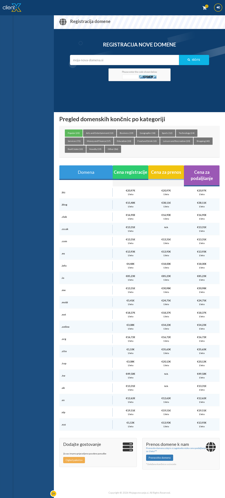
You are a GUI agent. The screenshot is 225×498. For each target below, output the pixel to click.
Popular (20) (74, 133)
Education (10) (124, 141)
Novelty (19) (95, 149)
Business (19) (126, 133)
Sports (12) (167, 133)
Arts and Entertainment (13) (99, 133)
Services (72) (74, 141)
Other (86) (113, 149)
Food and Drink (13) (147, 141)
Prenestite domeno (159, 457)
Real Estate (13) (75, 149)
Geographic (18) (147, 133)
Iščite (194, 59)
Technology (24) (187, 133)
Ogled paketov (74, 460)
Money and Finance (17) (98, 141)
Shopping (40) (203, 141)
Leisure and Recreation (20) (176, 141)
